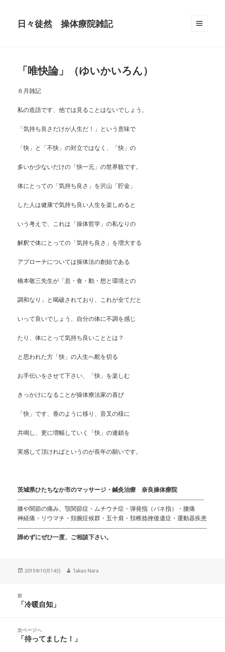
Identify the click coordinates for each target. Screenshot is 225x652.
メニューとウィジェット (199, 31)
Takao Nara (86, 570)
